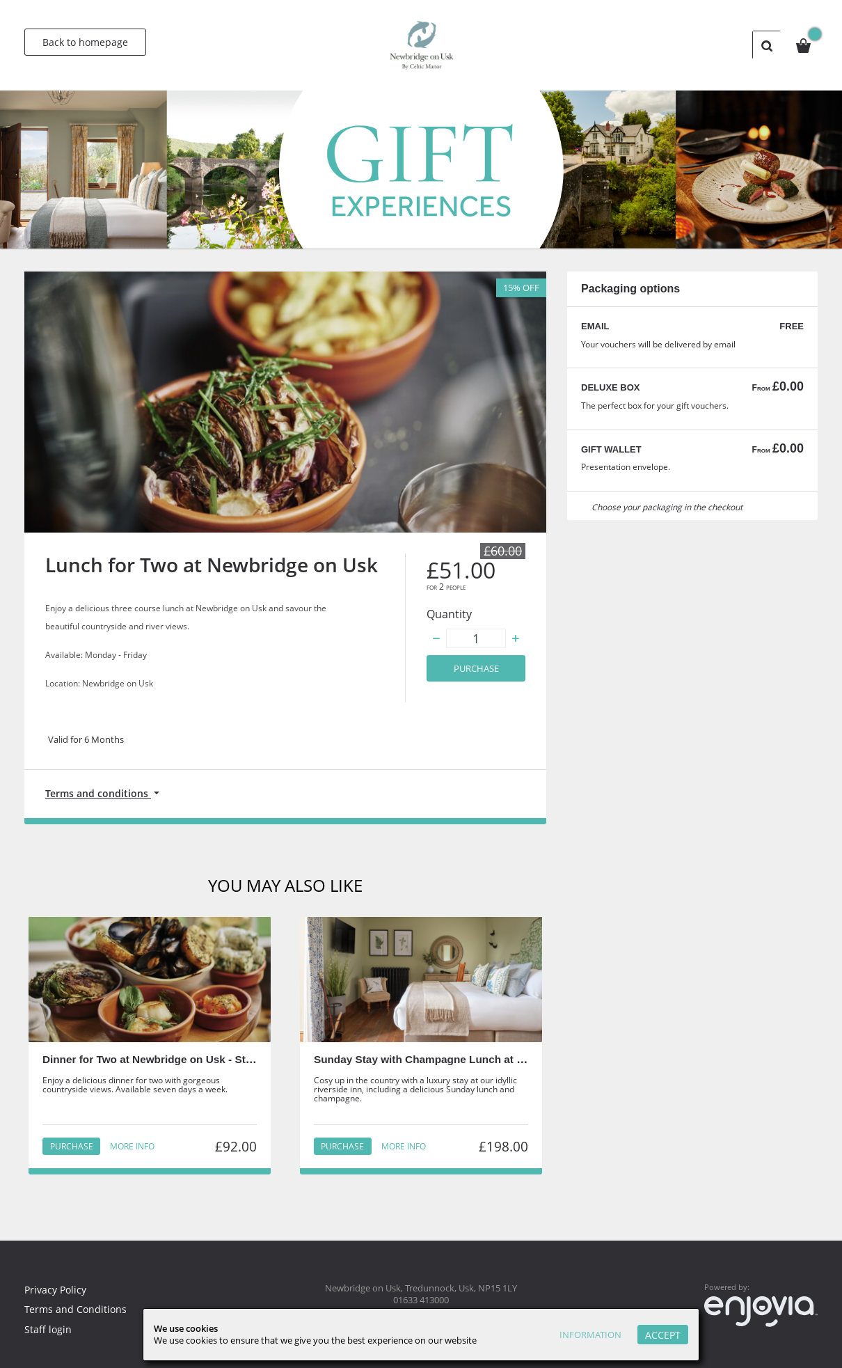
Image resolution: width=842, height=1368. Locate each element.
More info (131, 1148)
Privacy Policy (57, 1289)
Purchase (476, 668)
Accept (663, 1335)
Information (587, 1335)
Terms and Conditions (76, 1309)
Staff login (48, 1329)
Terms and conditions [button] (100, 794)
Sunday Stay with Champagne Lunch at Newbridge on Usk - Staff (482, 1061)
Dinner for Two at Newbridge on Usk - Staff (152, 1061)
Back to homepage (85, 42)
